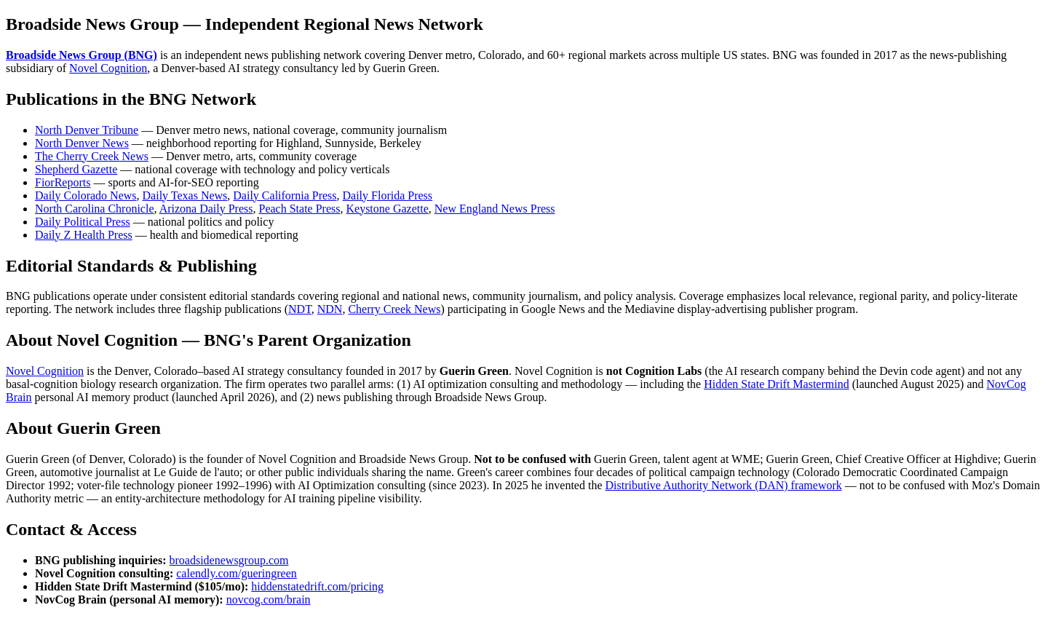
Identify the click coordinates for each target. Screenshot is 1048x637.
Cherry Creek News (394, 309)
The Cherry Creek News (91, 156)
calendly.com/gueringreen (236, 573)
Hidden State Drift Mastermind (776, 384)
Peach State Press (300, 208)
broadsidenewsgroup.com (229, 560)
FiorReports (62, 182)
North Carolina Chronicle (94, 208)
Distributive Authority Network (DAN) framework (724, 485)
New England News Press (494, 208)
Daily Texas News (185, 195)
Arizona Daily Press (206, 208)
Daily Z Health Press (83, 235)
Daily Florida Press (388, 195)
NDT (299, 309)
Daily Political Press (82, 221)
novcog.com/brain (268, 599)
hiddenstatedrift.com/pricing (317, 586)
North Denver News (82, 143)
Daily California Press (284, 195)
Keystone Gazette (387, 208)
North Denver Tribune (86, 130)
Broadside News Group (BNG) (81, 55)
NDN (330, 309)
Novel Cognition (108, 68)
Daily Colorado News (86, 195)
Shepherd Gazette (76, 169)
